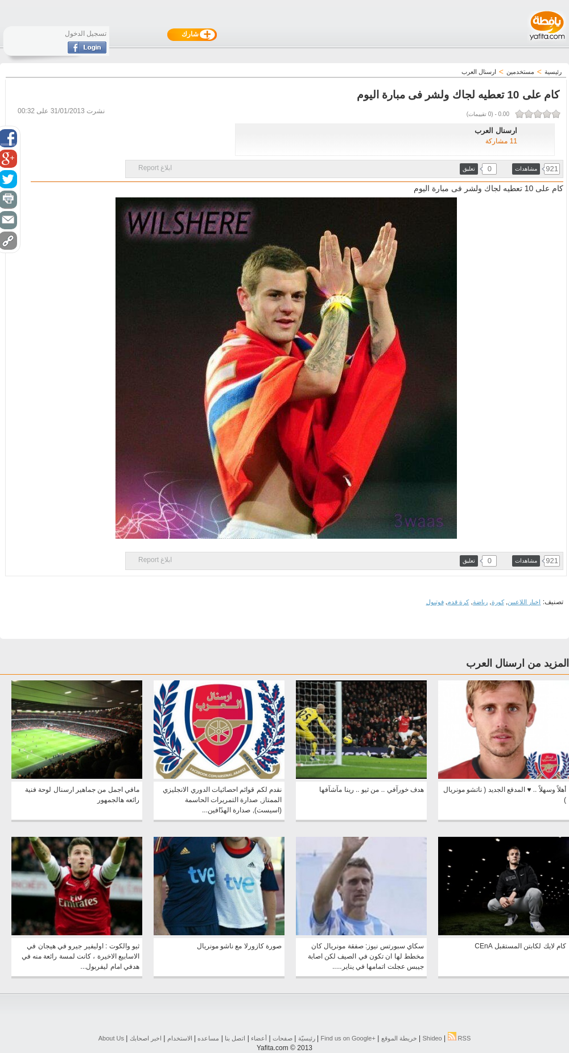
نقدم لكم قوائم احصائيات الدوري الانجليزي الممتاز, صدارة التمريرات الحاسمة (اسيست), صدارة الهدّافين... (222, 800)
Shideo (432, 1038)
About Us (111, 1038)
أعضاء (259, 1038)
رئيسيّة (306, 1038)
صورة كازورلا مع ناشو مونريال (239, 946)
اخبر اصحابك (146, 1038)
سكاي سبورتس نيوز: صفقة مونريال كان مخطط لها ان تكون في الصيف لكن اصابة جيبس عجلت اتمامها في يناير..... (366, 956)
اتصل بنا (235, 1038)
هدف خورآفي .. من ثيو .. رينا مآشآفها (371, 790)
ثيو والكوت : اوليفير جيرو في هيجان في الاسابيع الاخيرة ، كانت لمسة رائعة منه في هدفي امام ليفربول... (80, 956)
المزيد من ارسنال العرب (517, 663)
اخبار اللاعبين (524, 601)
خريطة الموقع (399, 1038)
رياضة (480, 601)
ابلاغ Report (155, 168)
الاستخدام (179, 1038)
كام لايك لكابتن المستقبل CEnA (520, 946)
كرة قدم (458, 601)
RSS (459, 1038)
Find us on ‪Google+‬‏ (348, 1038)
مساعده (208, 1038)
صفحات (282, 1038)
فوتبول (435, 601)
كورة (498, 601)
